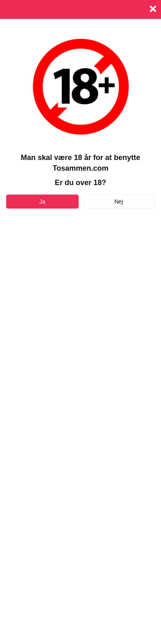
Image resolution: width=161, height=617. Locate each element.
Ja (42, 201)
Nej (118, 201)
